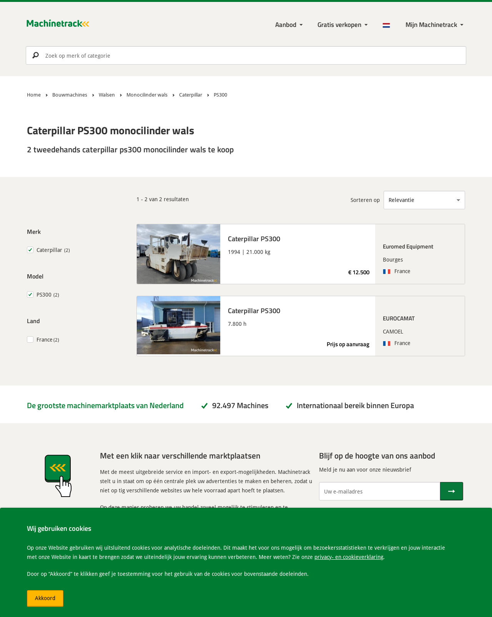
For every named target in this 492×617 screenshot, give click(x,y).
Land (33, 320)
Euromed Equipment (408, 246)
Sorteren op (365, 199)
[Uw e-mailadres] (379, 491)
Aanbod (285, 24)
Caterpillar (49, 249)
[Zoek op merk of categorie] (246, 55)
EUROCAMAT (399, 318)
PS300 (44, 294)
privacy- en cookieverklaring (348, 556)
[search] (246, 55)
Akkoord (45, 598)
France (45, 339)
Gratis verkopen (339, 24)
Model (35, 276)
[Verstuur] (451, 491)
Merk (34, 231)
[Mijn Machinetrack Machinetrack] (435, 24)
